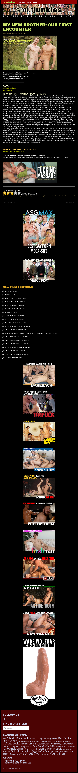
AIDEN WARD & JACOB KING (15, 316)
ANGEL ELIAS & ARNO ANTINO (16, 337)
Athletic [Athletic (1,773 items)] (11, 738)
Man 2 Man (58, 196)
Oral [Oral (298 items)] (71, 749)
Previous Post (10, 202)
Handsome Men (51, 196)
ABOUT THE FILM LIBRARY (15, 761)
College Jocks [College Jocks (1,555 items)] (11, 743)
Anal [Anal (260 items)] (4, 739)
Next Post (69, 202)
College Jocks (32, 196)
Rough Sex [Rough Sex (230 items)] (7, 751)
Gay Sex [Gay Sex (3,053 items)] (49, 746)
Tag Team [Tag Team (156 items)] (66, 751)
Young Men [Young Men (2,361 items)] (57, 753)
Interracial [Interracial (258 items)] (34, 749)
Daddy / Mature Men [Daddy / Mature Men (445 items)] (64, 744)
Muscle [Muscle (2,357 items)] (57, 748)
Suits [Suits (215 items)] (61, 751)
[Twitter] (4, 719)
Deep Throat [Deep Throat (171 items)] (7, 746)
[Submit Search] (4, 728)
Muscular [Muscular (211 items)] (66, 749)
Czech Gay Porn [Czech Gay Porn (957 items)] (46, 743)
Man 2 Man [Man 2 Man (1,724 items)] (45, 748)
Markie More (65, 196)
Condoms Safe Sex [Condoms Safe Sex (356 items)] (28, 744)
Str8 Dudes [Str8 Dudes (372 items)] (54, 751)
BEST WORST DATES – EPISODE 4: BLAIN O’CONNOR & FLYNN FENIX (31, 333)
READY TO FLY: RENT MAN (15, 302)
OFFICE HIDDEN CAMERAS (15, 309)
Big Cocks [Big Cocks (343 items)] (44, 739)
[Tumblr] (8, 719)
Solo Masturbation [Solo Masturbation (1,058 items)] (21, 751)
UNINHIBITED (10, 295)
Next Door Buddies (17, 33)
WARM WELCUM (11, 291)
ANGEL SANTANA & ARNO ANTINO (17, 340)
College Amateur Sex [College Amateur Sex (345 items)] (64, 741)
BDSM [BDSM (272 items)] (31, 739)
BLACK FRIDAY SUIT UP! (14, 358)
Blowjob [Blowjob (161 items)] (26, 741)
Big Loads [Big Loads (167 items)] (21, 741)
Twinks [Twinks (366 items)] (21, 754)
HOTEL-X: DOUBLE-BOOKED (15, 305)
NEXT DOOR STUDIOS (14, 151)
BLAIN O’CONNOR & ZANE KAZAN (17, 347)
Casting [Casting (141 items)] (54, 741)
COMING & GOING (11, 312)
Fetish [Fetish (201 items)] (25, 746)
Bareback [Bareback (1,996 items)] (22, 738)
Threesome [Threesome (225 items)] (14, 754)
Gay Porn (38, 196)
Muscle (70, 196)
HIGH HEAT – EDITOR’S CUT (15, 298)
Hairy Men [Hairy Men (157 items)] (59, 746)
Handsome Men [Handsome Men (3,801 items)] (18, 748)
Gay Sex (44, 196)
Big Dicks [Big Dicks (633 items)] (53, 738)
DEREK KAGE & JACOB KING (15, 323)
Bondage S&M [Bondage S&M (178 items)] (33, 741)
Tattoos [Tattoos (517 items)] (6, 754)
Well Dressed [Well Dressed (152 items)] (45, 754)
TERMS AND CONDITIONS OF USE (18, 763)
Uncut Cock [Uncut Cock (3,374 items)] (32, 753)
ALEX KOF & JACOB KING (14, 319)
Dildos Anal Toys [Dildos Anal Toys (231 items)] (17, 746)
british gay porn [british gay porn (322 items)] (45, 741)
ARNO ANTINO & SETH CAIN (15, 351)
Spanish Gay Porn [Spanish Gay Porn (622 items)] (40, 751)
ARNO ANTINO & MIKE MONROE (17, 354)
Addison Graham (8, 196)
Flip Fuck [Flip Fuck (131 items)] (30, 746)
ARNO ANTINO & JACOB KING (16, 330)
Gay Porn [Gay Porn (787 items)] (38, 746)
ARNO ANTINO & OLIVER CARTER (17, 344)
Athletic (15, 196)
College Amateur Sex (22, 196)
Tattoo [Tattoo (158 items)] (71, 751)
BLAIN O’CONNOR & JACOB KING (17, 326)
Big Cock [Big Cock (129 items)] (36, 739)
